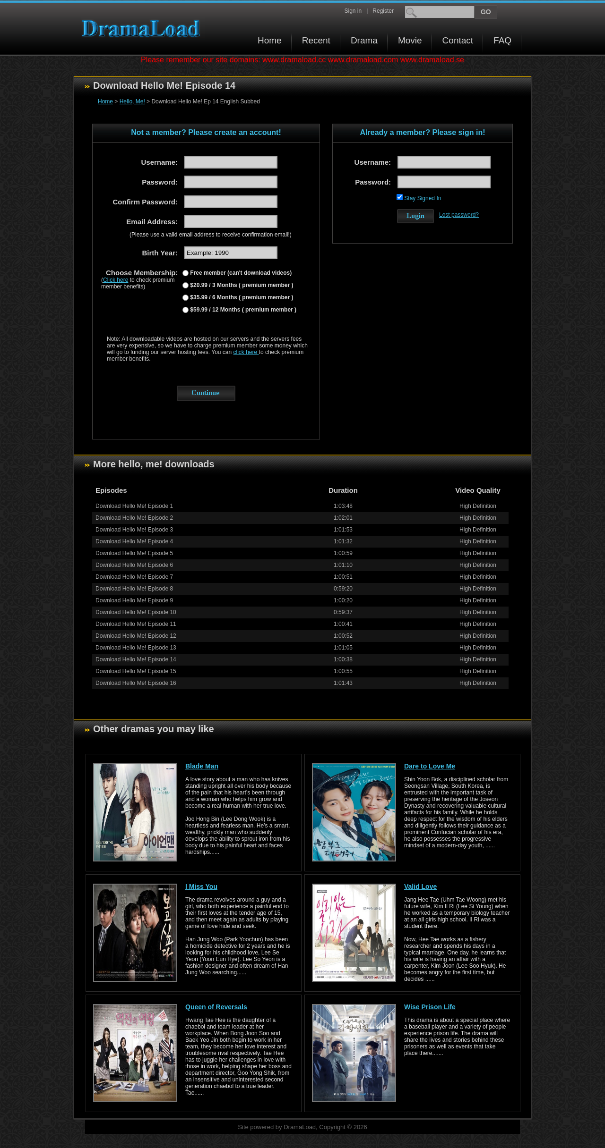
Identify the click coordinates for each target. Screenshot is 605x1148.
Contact (457, 40)
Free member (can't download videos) (240, 273)
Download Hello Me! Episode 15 (135, 671)
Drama (364, 40)
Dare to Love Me (429, 766)
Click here (115, 280)
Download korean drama (143, 28)
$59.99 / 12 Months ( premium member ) (242, 309)
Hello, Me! (132, 101)
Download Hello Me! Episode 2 (134, 518)
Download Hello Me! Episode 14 (135, 659)
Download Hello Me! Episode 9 (134, 600)
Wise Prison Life (430, 1007)
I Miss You (201, 886)
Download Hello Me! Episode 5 (134, 553)
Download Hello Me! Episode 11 (135, 624)
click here (246, 352)
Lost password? (459, 214)
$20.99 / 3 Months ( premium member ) (241, 285)
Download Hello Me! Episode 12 (135, 636)
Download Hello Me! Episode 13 (135, 647)
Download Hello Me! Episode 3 (134, 529)
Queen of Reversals (216, 1007)
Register (383, 11)
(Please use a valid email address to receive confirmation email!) (211, 234)
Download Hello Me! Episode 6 (134, 565)
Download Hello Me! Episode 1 (134, 506)
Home (270, 40)
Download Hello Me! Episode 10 (135, 612)
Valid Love (420, 886)
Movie (410, 40)
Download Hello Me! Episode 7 (134, 577)
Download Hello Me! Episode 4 (134, 541)
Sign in (353, 11)
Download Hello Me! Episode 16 (135, 683)
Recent (316, 40)
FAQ (502, 40)
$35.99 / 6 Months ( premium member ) (241, 297)
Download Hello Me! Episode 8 (134, 588)
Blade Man (201, 766)
